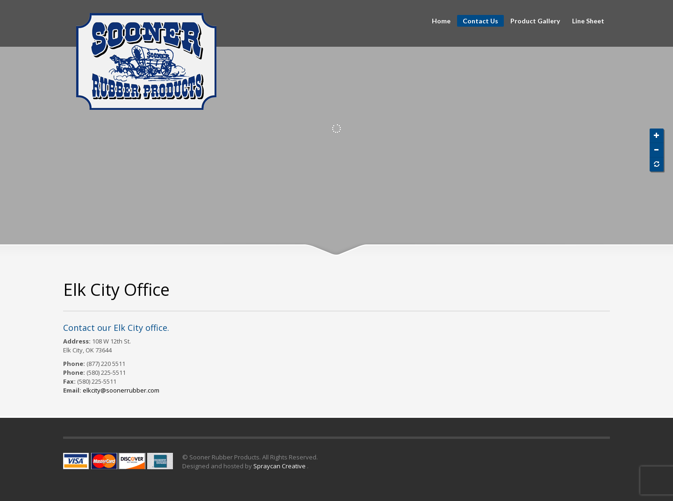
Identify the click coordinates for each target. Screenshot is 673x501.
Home (441, 21)
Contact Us (480, 21)
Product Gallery (535, 21)
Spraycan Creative (280, 466)
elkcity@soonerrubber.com (121, 390)
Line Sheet (588, 21)
